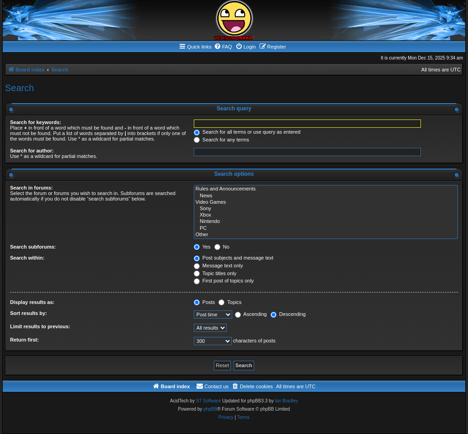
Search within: (27, 257)
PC (326, 228)
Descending (288, 314)
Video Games (326, 202)
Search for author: (31, 150)
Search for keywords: (35, 122)
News (326, 196)
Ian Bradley (286, 400)
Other (326, 235)
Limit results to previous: (40, 326)
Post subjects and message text (233, 257)
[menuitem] (223, 46)
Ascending (251, 314)
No (221, 247)
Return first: (24, 339)
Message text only (218, 265)
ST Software (208, 400)
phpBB (210, 409)
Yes (202, 247)
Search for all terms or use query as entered (247, 132)
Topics (229, 302)
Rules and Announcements (326, 189)
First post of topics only (224, 280)
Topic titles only (215, 273)
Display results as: (32, 302)
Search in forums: (31, 187)
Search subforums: (33, 247)
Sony (326, 209)
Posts (204, 302)
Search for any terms (221, 139)
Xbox (326, 215)
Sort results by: (28, 313)
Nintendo (326, 221)
